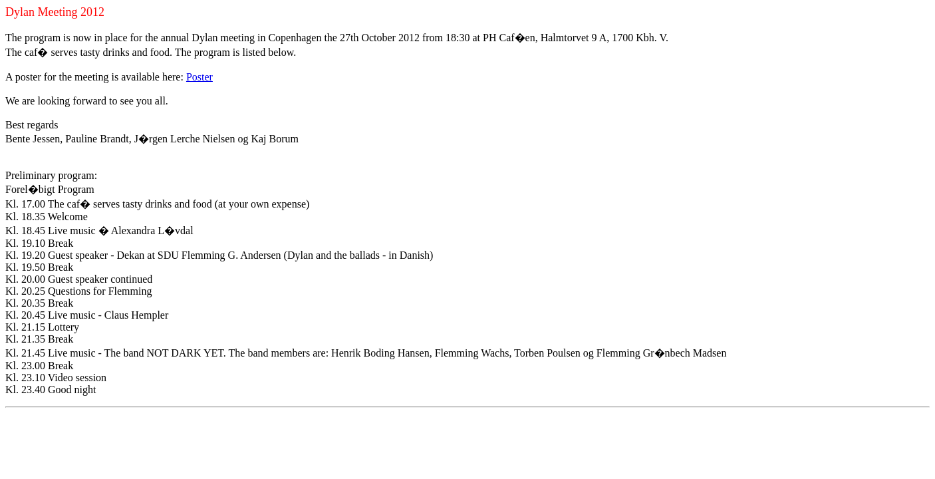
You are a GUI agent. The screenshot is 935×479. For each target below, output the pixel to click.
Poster (199, 76)
